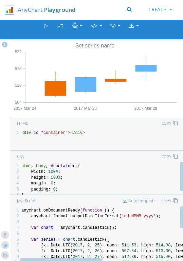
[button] (115, 29)
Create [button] (160, 9)
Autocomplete (142, 201)
